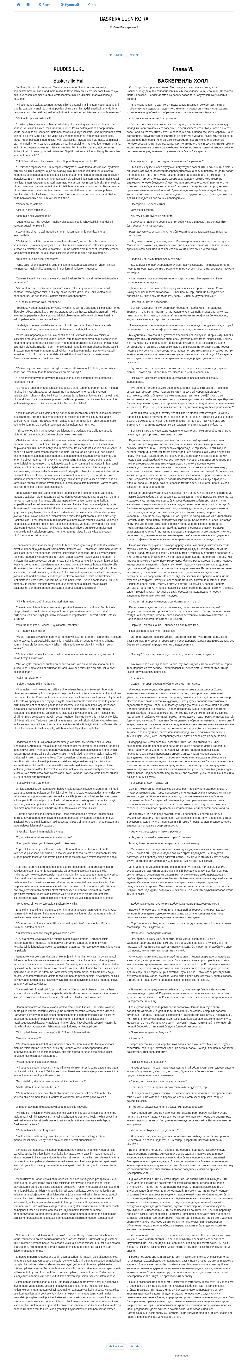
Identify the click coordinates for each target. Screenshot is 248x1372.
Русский (71, 4)
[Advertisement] (124, 38)
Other (93, 4)
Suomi (46, 4)
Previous (116, 54)
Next (134, 54)
